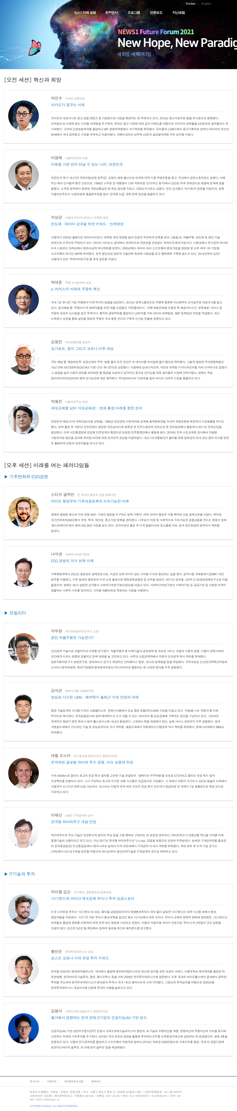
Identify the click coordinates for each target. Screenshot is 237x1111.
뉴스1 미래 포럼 (85, 12)
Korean (190, 3)
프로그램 (133, 12)
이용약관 (51, 1081)
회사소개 (34, 1081)
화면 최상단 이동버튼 (227, 1103)
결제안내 (96, 1081)
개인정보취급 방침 (73, 1081)
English (206, 3)
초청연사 (111, 12)
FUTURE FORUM (43, 10)
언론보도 (156, 12)
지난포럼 (178, 12)
